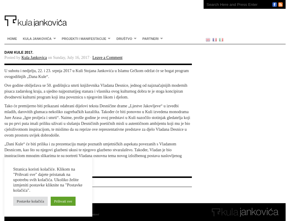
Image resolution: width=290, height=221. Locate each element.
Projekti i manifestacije (85, 38)
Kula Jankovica (34, 57)
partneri (151, 38)
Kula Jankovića (98, 13)
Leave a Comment (107, 57)
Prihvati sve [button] (63, 201)
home (12, 38)
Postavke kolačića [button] (30, 201)
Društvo (125, 38)
